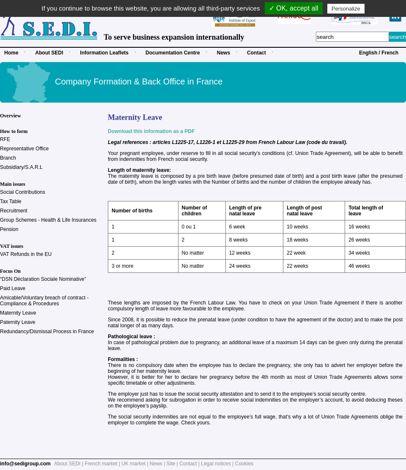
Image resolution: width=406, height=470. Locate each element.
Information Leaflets (104, 53)
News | (158, 464)
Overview (10, 116)
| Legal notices (214, 464)
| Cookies (242, 464)
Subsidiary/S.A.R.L (21, 167)
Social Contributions (22, 192)
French (389, 53)
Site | (173, 464)
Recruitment (13, 211)
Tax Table (10, 201)
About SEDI (49, 53)
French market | (103, 464)
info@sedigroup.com (25, 464)
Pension (9, 229)
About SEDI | (69, 464)
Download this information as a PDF (151, 131)
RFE (5, 139)
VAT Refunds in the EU (26, 254)
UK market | (135, 464)
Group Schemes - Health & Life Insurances (48, 220)
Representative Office (24, 149)
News (223, 53)
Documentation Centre (172, 53)
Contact (256, 53)
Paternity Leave (17, 322)
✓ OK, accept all (293, 8)
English (368, 53)
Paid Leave (12, 288)
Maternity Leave (18, 313)
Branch (8, 158)
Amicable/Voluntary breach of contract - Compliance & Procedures (44, 301)
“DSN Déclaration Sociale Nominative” (43, 279)
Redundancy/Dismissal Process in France (47, 331)
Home (11, 53)
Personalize (346, 8)
